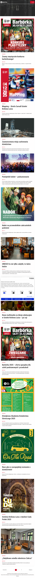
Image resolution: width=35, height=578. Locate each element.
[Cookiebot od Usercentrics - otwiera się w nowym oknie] (30, 278)
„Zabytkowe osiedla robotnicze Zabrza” (17, 558)
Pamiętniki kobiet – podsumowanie (15, 177)
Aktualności (3, 103)
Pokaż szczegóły (29, 296)
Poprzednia (4, 569)
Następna (31, 569)
